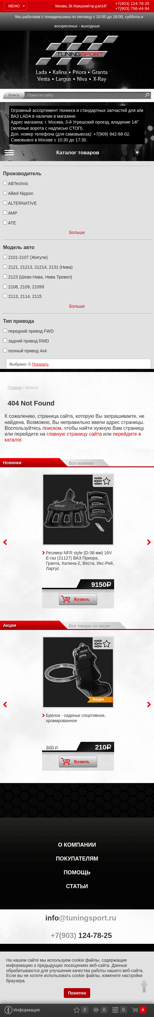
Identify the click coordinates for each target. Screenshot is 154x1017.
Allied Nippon (20, 193)
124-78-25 (132, 3)
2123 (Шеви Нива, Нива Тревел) (40, 277)
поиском (51, 428)
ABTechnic (18, 183)
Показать (40, 364)
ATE (12, 222)
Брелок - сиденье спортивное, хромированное (76, 718)
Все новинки (81, 463)
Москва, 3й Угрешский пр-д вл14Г (81, 6)
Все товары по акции (89, 625)
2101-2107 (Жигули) (28, 257)
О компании (77, 845)
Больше (77, 232)
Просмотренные (96, 1010)
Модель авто (18, 247)
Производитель (22, 173)
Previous (5, 542)
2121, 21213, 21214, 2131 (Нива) (40, 267)
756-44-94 (132, 8)
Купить (75, 599)
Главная (15, 388)
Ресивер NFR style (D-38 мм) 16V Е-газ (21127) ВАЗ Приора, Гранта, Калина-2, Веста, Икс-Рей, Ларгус (80, 560)
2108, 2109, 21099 (26, 286)
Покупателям (77, 859)
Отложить (106, 481)
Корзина (135, 1010)
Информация (22, 1010)
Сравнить (98, 481)
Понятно (77, 993)
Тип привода (18, 321)
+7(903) (77, 935)
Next (149, 542)
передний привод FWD (31, 331)
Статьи (77, 886)
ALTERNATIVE (22, 203)
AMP (12, 213)
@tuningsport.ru (77, 918)
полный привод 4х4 (27, 350)
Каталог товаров (77, 153)
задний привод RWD (28, 340)
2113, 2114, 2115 (25, 296)
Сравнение (115, 1010)
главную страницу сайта (74, 434)
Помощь (77, 872)
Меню (14, 6)
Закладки (77, 1010)
